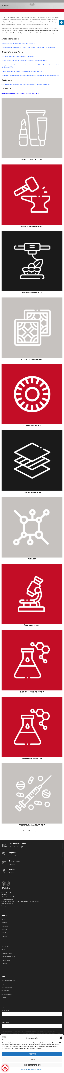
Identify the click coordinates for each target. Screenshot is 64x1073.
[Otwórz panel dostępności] (61, 22)
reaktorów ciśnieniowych (43, 30)
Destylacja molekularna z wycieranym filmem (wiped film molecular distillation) (26, 84)
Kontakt (4, 936)
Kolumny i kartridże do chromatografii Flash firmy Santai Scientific (22, 71)
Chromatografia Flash (8, 956)
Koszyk (4, 997)
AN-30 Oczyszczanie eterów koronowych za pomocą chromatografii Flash (24, 60)
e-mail (4, 1019)
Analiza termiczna (7, 953)
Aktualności (5, 933)
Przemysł (4, 922)
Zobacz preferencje (32, 1065)
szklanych (55, 30)
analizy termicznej (29, 30)
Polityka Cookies (25, 1069)
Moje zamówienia (7, 994)
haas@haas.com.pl (7, 906)
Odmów (32, 1059)
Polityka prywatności (36, 1069)
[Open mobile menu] (5, 6)
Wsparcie (4, 929)
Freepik (13, 831)
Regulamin (5, 984)
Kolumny (4, 963)
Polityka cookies (7, 987)
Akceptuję (32, 1054)
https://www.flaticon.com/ (27, 831)
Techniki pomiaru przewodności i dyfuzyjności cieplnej (18, 43)
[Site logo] (32, 5)
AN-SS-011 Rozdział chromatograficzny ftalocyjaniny (18, 56)
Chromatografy (6, 960)
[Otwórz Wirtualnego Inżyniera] (5, 1068)
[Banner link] (32, 128)
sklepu (32, 33)
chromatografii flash (8, 33)
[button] (61, 1038)
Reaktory (4, 967)
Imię (3, 1008)
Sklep (3, 950)
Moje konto (5, 990)
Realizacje (5, 926)
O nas (3, 919)
